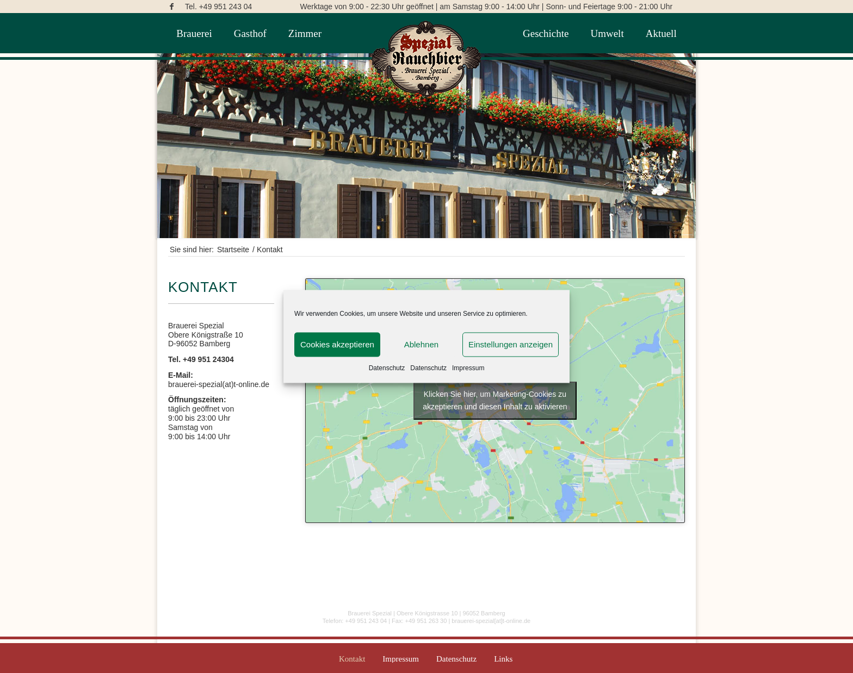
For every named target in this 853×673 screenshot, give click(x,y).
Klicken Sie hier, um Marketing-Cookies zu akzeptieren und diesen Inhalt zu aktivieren (495, 400)
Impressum (468, 368)
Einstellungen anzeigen (510, 344)
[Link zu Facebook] (171, 6)
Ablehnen (421, 344)
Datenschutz (387, 368)
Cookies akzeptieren (337, 344)
